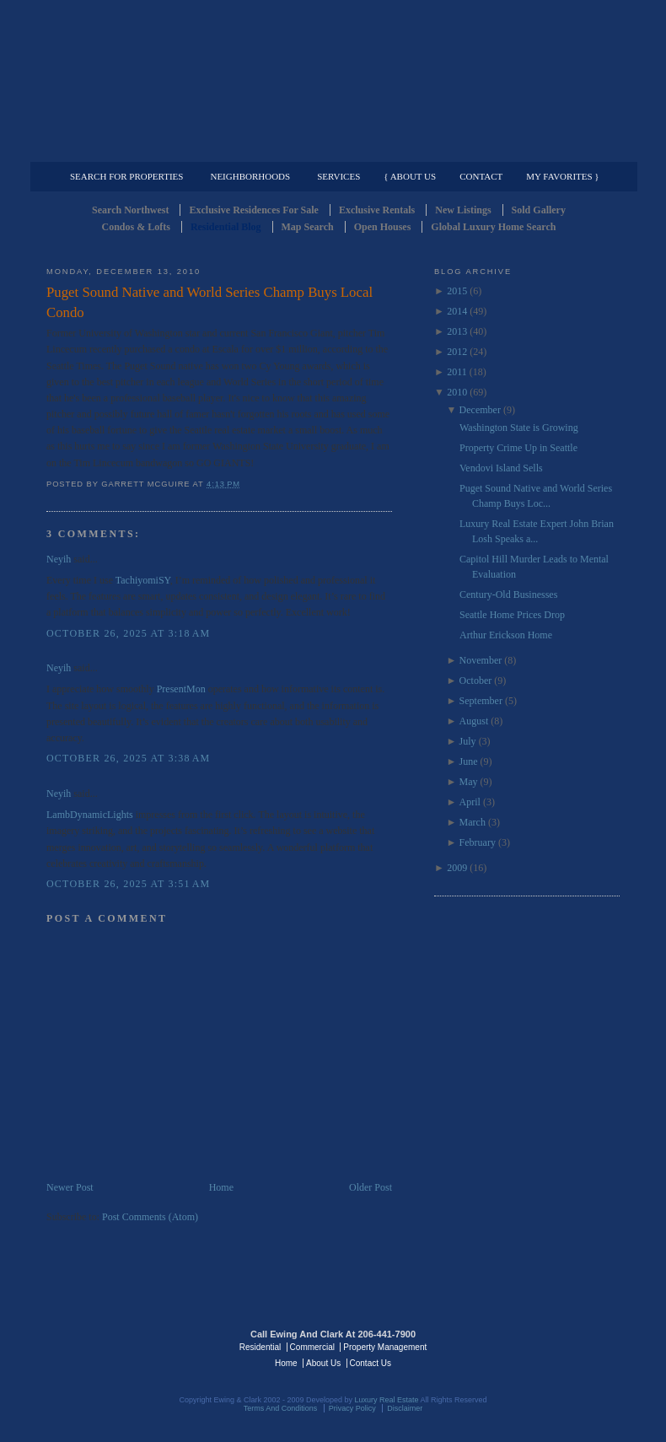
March (472, 822)
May (468, 782)
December (480, 410)
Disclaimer (404, 1408)
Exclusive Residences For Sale (253, 210)
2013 (457, 331)
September (480, 701)
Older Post (370, 1187)
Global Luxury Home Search (493, 227)
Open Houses (382, 227)
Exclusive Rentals (377, 210)
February (477, 842)
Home (221, 1187)
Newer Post (70, 1187)
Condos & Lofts (136, 227)
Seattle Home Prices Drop (512, 615)
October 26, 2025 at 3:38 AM (128, 758)
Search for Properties (126, 176)
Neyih (58, 559)
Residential (260, 1347)
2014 (457, 311)
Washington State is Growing (518, 427)
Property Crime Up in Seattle (518, 448)
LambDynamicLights (89, 815)
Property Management (531, 148)
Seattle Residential (333, 80)
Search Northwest (130, 210)
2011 (457, 372)
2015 (457, 291)
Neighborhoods (250, 176)
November (480, 660)
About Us (323, 1363)
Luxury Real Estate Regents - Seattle (119, 1345)
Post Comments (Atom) (150, 1217)
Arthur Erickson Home (505, 635)
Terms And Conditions (281, 1408)
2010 (457, 392)
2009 (457, 868)
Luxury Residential (133, 148)
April (470, 802)
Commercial (330, 148)
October (475, 680)
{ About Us (410, 176)
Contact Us (370, 1363)
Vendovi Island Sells (501, 468)
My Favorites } (562, 176)
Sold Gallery (539, 210)
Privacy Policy (352, 1408)
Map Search (308, 227)
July (467, 741)
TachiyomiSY (142, 580)
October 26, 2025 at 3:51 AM (128, 884)
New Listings (463, 210)
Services (338, 176)
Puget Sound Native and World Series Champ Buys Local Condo (209, 302)
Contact (480, 176)
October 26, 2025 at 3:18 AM (128, 633)
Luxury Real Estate (546, 1345)
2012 (457, 352)
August (474, 721)
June (468, 761)
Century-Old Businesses (508, 594)
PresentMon (181, 689)
